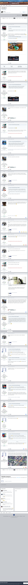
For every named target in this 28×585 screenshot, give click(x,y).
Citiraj (10, 103)
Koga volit (4, 498)
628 (14, 18)
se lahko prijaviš (18, 477)
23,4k (4, 439)
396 (4, 424)
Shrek (4, 366)
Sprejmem (25, 583)
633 (22, 18)
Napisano (9, 494)
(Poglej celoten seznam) (24, 488)
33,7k (4, 113)
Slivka (4, 171)
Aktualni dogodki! (5, 490)
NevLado (17, 26)
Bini (4, 314)
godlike (4, 185)
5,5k (4, 390)
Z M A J (4, 200)
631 (19, 18)
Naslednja (25, 18)
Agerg (4, 451)
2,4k (4, 354)
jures (17, 187)
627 (12, 18)
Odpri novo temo (19, 15)
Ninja (5, 11)
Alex (4, 431)
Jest (4, 24)
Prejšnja (3, 18)
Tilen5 (4, 139)
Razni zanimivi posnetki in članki (6, 506)
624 (7, 18)
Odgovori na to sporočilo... (8, 481)
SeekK (4, 416)
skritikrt (17, 385)
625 (9, 18)
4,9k (4, 268)
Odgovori (25, 15)
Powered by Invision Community (14, 517)
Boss (4, 155)
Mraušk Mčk (4, 69)
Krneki (9, 12)
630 (17, 18)
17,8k (4, 179)
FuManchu (17, 36)
